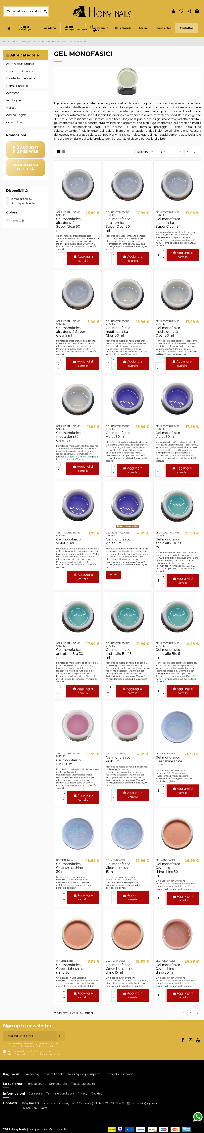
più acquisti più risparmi (25, 149)
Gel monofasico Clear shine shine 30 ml (69, 867)
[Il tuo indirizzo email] (30, 1036)
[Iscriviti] (61, 1036)
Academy (32, 1074)
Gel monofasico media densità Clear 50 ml (118, 331)
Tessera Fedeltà (54, 1074)
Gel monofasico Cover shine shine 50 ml (168, 968)
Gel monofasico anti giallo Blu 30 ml (69, 653)
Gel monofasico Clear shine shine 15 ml (119, 867)
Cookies (96, 1093)
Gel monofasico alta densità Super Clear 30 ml (118, 224)
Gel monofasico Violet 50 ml (118, 435)
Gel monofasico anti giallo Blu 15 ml (118, 653)
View (113, 575)
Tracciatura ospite (83, 1084)
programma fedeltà (26, 167)
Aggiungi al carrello (83, 259)
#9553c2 (18, 220)
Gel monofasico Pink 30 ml (68, 762)
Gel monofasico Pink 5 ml (118, 759)
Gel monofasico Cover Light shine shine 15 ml (119, 968)
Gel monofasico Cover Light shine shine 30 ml (70, 968)
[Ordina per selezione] (144, 152)
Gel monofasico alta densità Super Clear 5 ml (70, 331)
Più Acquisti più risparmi (84, 1074)
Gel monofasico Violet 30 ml (168, 435)
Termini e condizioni (60, 1093)
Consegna (35, 1093)
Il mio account (36, 1084)
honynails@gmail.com (147, 1103)
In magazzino (22, 198)
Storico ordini (58, 1084)
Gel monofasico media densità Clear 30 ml (168, 331)
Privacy (82, 1093)
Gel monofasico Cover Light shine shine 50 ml (168, 869)
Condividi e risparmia (119, 1074)
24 (162, 152)
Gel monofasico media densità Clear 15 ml (68, 436)
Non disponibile (23, 203)
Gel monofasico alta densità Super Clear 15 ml (169, 222)
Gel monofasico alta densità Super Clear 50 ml (68, 224)
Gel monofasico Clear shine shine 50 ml (169, 761)
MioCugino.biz (58, 1129)
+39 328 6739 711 (115, 1103)
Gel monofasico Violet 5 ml (118, 541)
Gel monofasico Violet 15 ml (68, 541)
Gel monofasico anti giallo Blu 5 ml (168, 653)
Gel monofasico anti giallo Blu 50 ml (169, 543)
